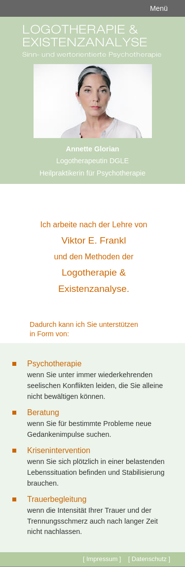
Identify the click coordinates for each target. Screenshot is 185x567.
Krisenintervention (58, 450)
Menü (159, 8)
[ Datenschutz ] (149, 559)
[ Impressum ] (102, 559)
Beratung (43, 412)
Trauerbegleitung (56, 499)
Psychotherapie (54, 363)
